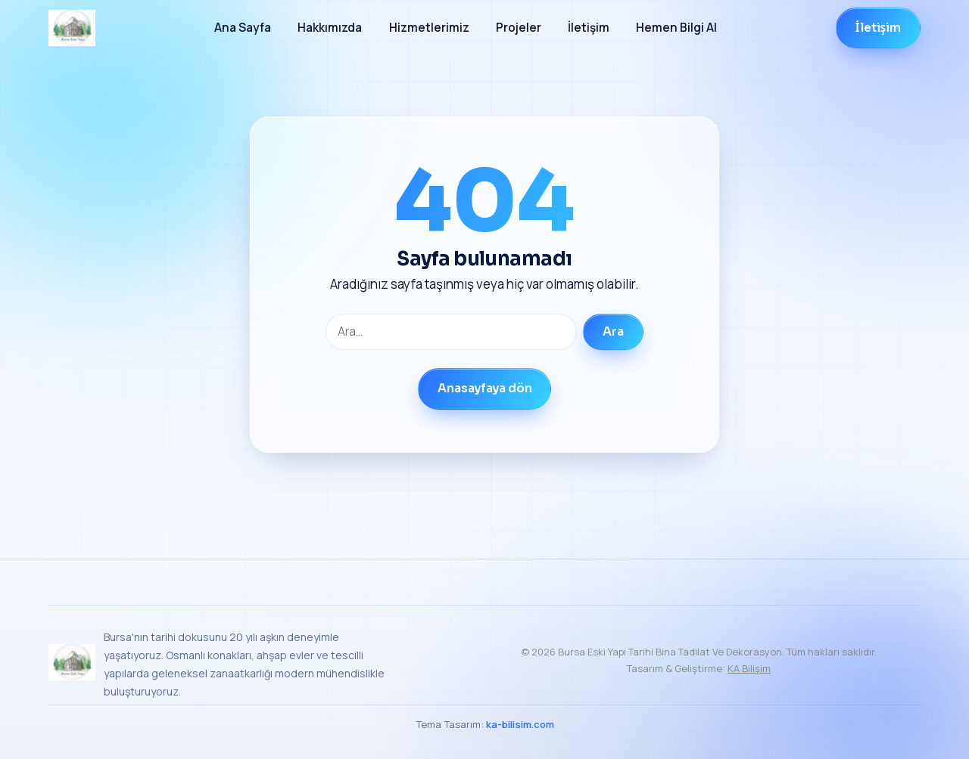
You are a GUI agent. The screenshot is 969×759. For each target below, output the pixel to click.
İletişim (588, 28)
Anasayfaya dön (485, 388)
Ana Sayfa (242, 28)
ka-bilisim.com (520, 724)
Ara (613, 331)
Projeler (518, 28)
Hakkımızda (330, 28)
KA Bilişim (749, 668)
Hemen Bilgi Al (676, 28)
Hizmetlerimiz (429, 28)
